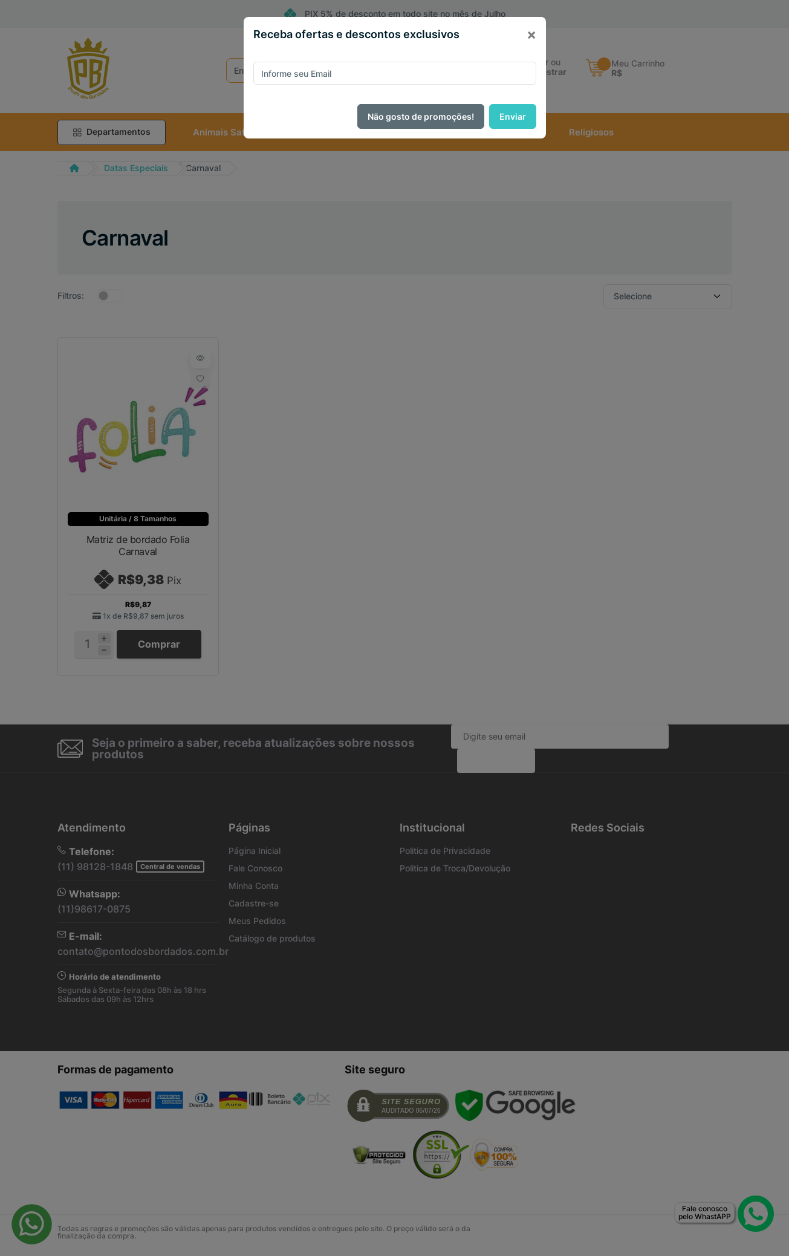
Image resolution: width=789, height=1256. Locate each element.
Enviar (512, 116)
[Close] (531, 34)
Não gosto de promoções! (421, 116)
